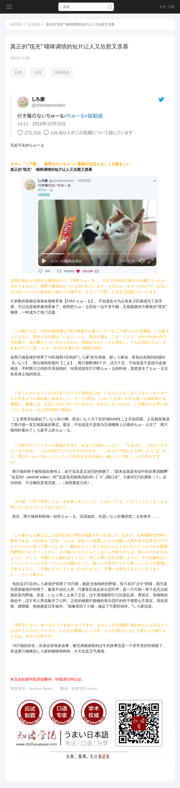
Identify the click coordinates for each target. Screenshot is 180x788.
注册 (171, 7)
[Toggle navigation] (9, 6)
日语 (38, 72)
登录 (162, 7)
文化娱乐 (34, 24)
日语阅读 (61, 72)
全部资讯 (15, 24)
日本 (18, 72)
